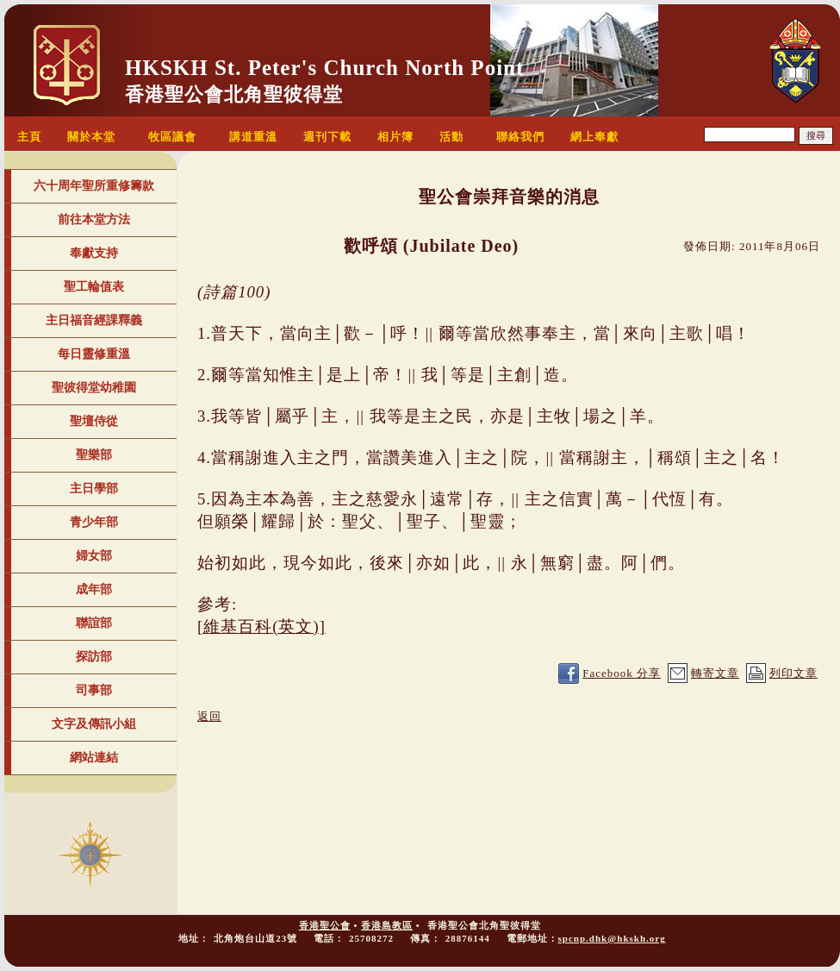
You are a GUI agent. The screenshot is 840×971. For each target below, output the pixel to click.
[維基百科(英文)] (261, 626)
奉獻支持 (94, 253)
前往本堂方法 (94, 219)
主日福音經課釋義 (94, 320)
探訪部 (94, 656)
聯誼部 (94, 623)
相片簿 (395, 136)
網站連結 (94, 757)
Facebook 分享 (621, 673)
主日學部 (94, 488)
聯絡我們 (520, 136)
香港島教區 (387, 925)
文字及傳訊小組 (94, 723)
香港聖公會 (325, 925)
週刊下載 (327, 136)
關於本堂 (91, 136)
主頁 (29, 136)
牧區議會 (172, 136)
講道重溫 (253, 136)
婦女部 (94, 555)
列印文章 (793, 673)
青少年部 (94, 522)
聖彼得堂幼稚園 (94, 387)
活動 (451, 136)
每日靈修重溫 (94, 354)
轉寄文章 (715, 673)
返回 (209, 716)
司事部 (94, 690)
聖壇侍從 (94, 421)
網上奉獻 (594, 136)
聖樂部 (94, 454)
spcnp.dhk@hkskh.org (612, 938)
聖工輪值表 (94, 286)
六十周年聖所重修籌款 (94, 185)
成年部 (94, 589)
